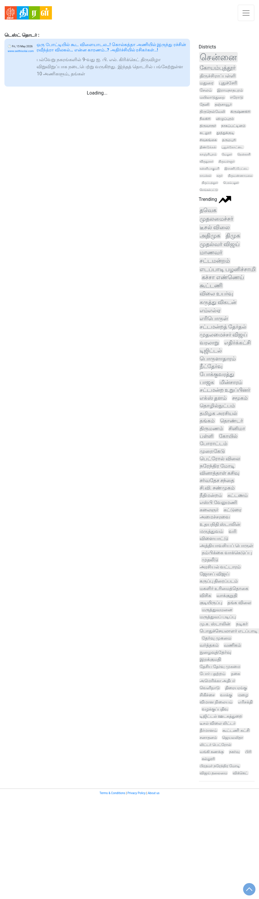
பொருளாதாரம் (218, 358)
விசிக (205, 595)
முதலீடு (210, 560)
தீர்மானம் (208, 730)
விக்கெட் (240, 773)
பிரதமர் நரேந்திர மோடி (220, 766)
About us (154, 793)
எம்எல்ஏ (210, 310)
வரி (233, 531)
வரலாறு (209, 342)
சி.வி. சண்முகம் (217, 488)
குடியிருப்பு (211, 602)
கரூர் (219, 176)
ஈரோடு (236, 97)
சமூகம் (240, 398)
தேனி (204, 104)
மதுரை (207, 83)
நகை (235, 673)
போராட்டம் (213, 443)
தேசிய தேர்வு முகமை (220, 666)
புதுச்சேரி (228, 83)
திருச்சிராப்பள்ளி (218, 76)
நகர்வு (234, 752)
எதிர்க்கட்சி (237, 342)
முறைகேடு (212, 451)
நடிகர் (242, 624)
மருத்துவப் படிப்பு (218, 617)
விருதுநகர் (206, 161)
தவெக (208, 210)
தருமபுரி (229, 140)
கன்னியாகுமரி (209, 168)
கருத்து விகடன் (218, 302)
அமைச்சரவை (215, 517)
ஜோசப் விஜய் (215, 574)
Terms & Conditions (112, 793)
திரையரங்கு (236, 687)
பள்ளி (207, 436)
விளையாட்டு (214, 538)
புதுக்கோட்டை (232, 147)
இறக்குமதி (210, 659)
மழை (243, 694)
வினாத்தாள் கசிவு (219, 473)
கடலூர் (205, 133)
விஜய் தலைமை (213, 773)
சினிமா (237, 428)
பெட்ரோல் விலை (220, 458)
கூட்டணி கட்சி (235, 730)
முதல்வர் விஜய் (220, 244)
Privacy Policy (136, 793)
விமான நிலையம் (216, 702)
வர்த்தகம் (209, 645)
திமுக (233, 235)
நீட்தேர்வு (211, 366)
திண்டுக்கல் (208, 147)
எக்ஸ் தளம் (213, 398)
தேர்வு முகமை (216, 638)
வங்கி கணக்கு (212, 752)
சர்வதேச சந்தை (217, 480)
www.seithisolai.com (21, 51)
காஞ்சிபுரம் (208, 154)
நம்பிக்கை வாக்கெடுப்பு (227, 552)
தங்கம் (207, 421)
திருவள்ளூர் (227, 161)
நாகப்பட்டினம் (233, 126)
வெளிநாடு (210, 687)
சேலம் (206, 90)
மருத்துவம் (211, 531)
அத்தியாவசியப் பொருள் (226, 545)
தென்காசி (243, 154)
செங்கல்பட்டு (209, 189)
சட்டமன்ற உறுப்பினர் (225, 390)
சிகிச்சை (207, 694)
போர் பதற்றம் (213, 673)
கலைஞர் (209, 510)
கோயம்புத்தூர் (218, 67)
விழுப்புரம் (225, 119)
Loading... (97, 93)
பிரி (248, 752)
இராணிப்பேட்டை (236, 168)
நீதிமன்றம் (211, 495)
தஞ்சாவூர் (223, 104)
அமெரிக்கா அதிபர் (217, 680)
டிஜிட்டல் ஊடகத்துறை (221, 716)
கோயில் (228, 436)
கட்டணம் (237, 495)
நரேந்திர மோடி (217, 466)
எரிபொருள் (214, 318)
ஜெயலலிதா (232, 737)
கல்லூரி (208, 759)
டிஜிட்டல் (211, 350)
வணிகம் (232, 645)
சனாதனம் (208, 737)
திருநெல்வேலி (212, 111)
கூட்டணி (211, 285)
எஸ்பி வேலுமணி (218, 502)
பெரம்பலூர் (231, 182)
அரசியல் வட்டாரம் (220, 567)
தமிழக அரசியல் (218, 413)
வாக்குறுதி (227, 595)
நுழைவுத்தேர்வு (215, 652)
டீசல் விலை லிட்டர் (218, 723)
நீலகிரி (205, 119)
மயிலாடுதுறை (212, 97)
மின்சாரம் (230, 382)
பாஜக (207, 382)
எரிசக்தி (245, 702)
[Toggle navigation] (246, 13)
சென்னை (218, 57)
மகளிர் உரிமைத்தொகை (224, 588)
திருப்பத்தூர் (210, 182)
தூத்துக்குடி (225, 133)
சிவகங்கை (208, 140)
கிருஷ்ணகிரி (240, 112)
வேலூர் (227, 154)
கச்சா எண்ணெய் (223, 277)
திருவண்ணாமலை (240, 176)
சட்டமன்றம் (215, 261)
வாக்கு (226, 694)
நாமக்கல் (205, 176)
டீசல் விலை (215, 227)
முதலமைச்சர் (216, 218)
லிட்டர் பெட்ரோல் (215, 744)
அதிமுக (210, 235)
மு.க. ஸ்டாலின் (215, 624)
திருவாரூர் (208, 126)
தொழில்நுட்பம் (217, 406)
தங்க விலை (239, 602)
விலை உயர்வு (216, 293)
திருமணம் (211, 428)
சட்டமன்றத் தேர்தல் (223, 326)
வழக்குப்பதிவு (215, 709)
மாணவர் (211, 252)
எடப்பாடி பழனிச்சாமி (228, 269)
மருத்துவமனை (217, 609)
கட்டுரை (232, 510)
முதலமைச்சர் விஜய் (223, 334)
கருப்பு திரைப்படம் (219, 581)
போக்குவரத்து (217, 374)
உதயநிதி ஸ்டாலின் (220, 524)
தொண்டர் (231, 421)
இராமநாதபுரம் (230, 90)
